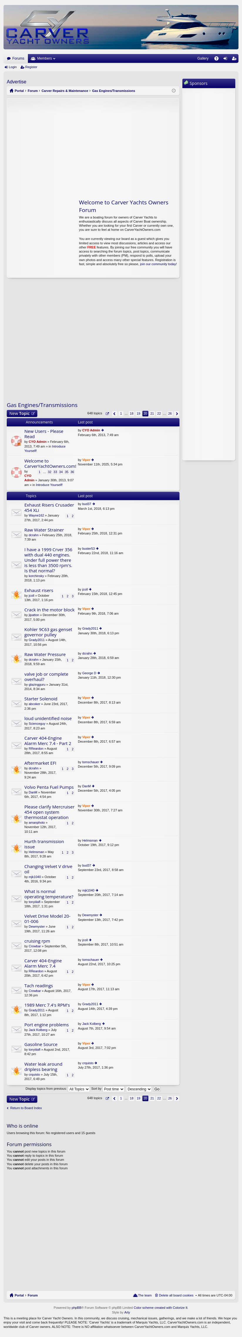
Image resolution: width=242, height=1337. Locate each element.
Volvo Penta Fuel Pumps (49, 787)
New (19, 413)
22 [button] (159, 413)
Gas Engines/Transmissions (42, 405)
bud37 (86, 504)
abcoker (34, 704)
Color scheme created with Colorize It (160, 1307)
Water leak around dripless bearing (43, 1066)
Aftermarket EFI (40, 763)
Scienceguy (37, 723)
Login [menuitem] (226, 59)
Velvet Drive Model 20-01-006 (47, 918)
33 (55, 472)
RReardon (36, 748)
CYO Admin (38, 441)
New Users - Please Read (43, 433)
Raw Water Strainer (44, 530)
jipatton (34, 615)
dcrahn (34, 535)
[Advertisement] (62, 145)
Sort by (108, 1088)
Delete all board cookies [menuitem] (176, 1295)
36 (72, 472)
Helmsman (36, 852)
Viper (86, 460)
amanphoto (37, 822)
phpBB (76, 1307)
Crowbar (35, 946)
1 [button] (121, 413)
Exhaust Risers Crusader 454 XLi (49, 507)
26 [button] (170, 413)
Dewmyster (37, 926)
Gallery (203, 58)
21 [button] (152, 413)
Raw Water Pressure (45, 654)
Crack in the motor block (49, 610)
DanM (33, 792)
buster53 (88, 548)
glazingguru (37, 684)
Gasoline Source (41, 1044)
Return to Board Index (26, 1108)
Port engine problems (46, 1024)
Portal (19, 91)
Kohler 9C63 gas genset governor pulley (48, 632)
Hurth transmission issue (44, 844)
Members (44, 58)
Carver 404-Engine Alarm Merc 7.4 (43, 963)
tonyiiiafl (35, 902)
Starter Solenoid (40, 699)
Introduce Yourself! (49, 485)
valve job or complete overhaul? (46, 676)
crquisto (34, 1074)
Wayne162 (36, 515)
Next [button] (176, 413)
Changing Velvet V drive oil (48, 869)
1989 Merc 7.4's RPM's (47, 1005)
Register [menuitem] (235, 59)
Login (13, 67)
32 (49, 472)
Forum (33, 1295)
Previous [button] (114, 413)
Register (31, 67)
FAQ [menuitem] (218, 59)
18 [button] (131, 413)
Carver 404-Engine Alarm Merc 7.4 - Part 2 (47, 740)
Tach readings (38, 985)
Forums (18, 58)
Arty (127, 1312)
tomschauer (90, 762)
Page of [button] (107, 413)
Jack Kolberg (38, 1030)
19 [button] (138, 413)
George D (89, 673)
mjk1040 (35, 877)
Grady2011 (37, 640)
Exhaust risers (38, 590)
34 (61, 472)
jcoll (31, 595)
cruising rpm (37, 941)
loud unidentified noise (48, 718)
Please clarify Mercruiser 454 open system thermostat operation (49, 812)
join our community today (158, 264)
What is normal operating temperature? (48, 894)
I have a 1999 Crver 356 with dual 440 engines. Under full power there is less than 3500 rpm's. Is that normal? (48, 560)
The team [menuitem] (145, 1295)
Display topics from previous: (58, 1088)
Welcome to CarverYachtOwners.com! (50, 463)
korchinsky (36, 576)
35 (66, 472)
